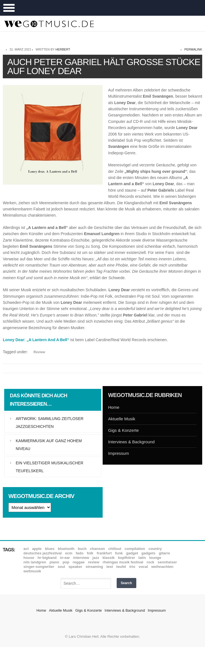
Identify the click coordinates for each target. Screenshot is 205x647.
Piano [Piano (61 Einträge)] (54, 562)
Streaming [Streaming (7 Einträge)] (94, 567)
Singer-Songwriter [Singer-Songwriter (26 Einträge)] (39, 567)
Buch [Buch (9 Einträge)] (82, 549)
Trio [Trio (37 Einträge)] (132, 567)
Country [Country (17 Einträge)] (155, 549)
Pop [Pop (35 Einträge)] (66, 562)
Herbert (63, 49)
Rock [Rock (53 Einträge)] (150, 562)
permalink (193, 49)
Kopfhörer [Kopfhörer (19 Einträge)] (126, 558)
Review (39, 352)
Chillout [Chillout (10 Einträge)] (114, 549)
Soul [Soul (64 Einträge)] (61, 567)
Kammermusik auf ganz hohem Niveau (49, 445)
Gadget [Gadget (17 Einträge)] (132, 553)
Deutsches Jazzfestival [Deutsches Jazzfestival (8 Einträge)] (43, 553)
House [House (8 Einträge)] (29, 558)
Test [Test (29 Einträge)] (109, 567)
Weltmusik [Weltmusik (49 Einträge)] (32, 571)
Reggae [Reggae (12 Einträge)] (79, 562)
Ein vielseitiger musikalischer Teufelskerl (49, 467)
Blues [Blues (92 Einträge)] (49, 549)
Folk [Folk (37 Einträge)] (90, 553)
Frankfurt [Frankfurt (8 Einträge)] (104, 553)
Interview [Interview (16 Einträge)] (81, 558)
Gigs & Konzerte (123, 430)
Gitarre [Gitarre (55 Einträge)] (164, 553)
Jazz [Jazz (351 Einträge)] (96, 558)
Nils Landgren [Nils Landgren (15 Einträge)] (35, 562)
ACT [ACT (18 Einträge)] (26, 549)
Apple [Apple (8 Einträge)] (37, 549)
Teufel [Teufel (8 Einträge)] (121, 567)
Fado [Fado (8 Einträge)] (79, 553)
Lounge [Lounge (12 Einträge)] (155, 558)
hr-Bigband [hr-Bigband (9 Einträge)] (47, 558)
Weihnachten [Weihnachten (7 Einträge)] (162, 567)
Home (113, 407)
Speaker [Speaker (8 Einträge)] (75, 567)
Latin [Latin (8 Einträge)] (142, 558)
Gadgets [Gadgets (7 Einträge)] (148, 553)
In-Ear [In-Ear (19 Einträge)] (65, 558)
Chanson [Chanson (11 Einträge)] (97, 549)
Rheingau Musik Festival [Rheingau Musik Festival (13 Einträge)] (123, 562)
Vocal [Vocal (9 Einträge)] (143, 567)
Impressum (118, 453)
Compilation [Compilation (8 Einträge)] (135, 549)
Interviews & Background (131, 441)
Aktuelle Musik (121, 418)
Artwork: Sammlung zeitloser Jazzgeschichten (50, 422)
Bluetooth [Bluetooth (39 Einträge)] (66, 549)
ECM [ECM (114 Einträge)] (68, 553)
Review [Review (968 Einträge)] (93, 562)
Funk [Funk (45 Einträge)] (119, 553)
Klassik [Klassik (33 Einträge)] (108, 558)
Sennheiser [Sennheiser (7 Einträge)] (167, 562)
